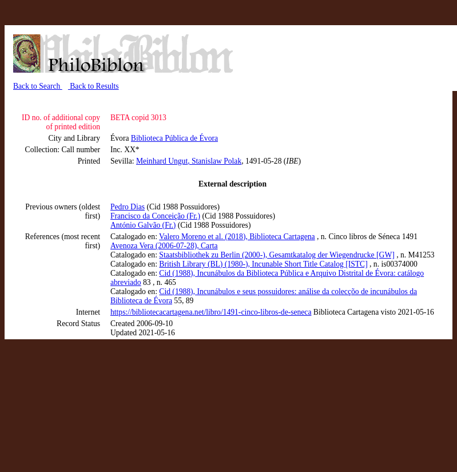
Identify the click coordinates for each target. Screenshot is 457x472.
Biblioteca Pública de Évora (174, 138)
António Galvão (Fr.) (143, 225)
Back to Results (93, 86)
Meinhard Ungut (162, 161)
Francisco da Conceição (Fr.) (155, 216)
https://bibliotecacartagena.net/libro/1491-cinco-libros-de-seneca (210, 312)
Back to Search (37, 86)
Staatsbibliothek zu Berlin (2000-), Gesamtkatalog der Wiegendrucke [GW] (276, 255)
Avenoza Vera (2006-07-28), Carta (163, 245)
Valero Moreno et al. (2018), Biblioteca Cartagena (237, 236)
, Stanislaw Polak (214, 161)
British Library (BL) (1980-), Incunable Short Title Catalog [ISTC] (263, 264)
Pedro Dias (127, 207)
